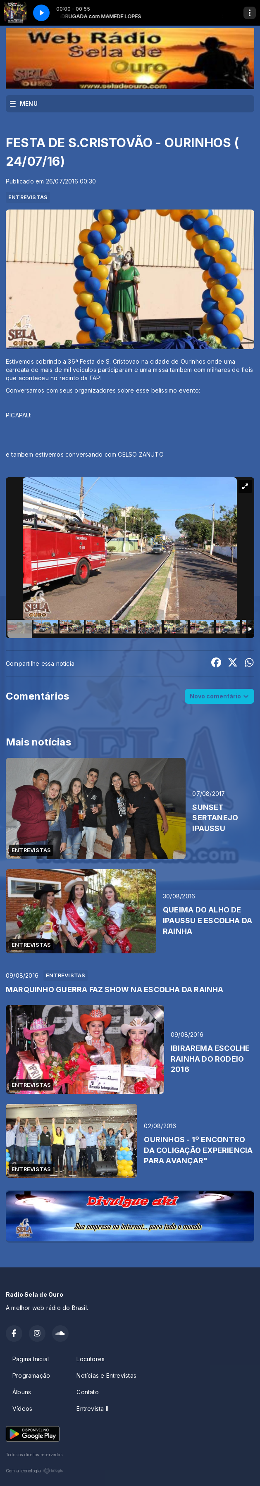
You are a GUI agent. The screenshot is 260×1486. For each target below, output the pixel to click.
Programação (31, 1375)
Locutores (90, 1358)
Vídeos (22, 1408)
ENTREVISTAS (28, 197)
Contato (87, 1392)
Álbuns (21, 1392)
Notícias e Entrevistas (106, 1375)
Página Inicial (30, 1358)
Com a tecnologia (34, 1471)
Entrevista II (92, 1408)
